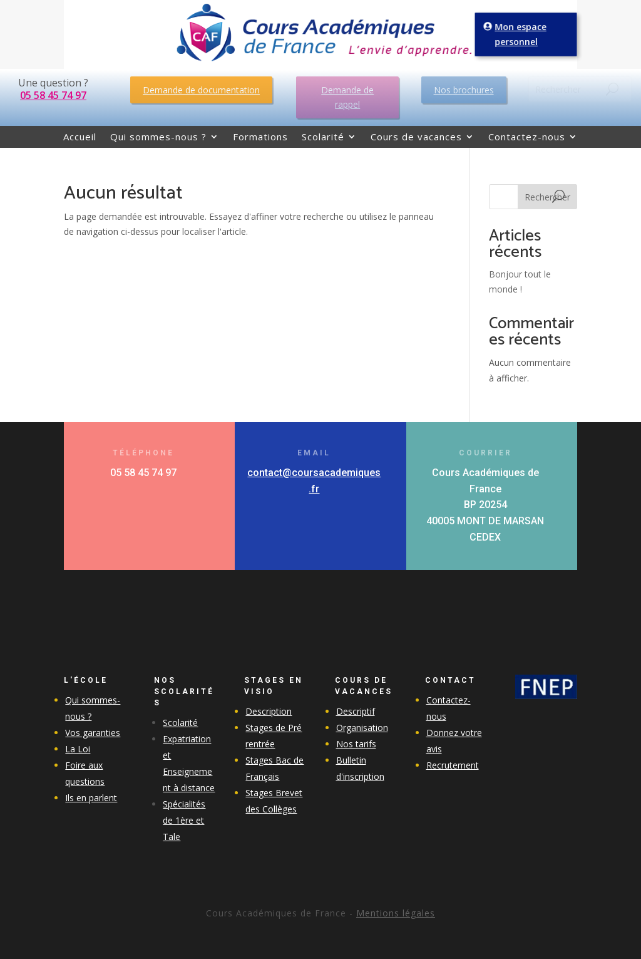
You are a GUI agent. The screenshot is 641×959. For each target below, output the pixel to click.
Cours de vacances (416, 137)
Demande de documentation (201, 90)
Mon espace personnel (521, 34)
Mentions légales (395, 913)
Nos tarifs (356, 744)
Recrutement (452, 765)
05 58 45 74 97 (53, 95)
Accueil (79, 137)
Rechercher (547, 197)
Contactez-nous (526, 137)
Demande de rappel (347, 97)
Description (268, 711)
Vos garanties (92, 733)
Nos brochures (464, 90)
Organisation (362, 728)
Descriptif (355, 711)
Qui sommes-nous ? (158, 137)
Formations (260, 137)
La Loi (77, 749)
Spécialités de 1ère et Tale (184, 820)
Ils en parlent (91, 798)
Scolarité (323, 137)
